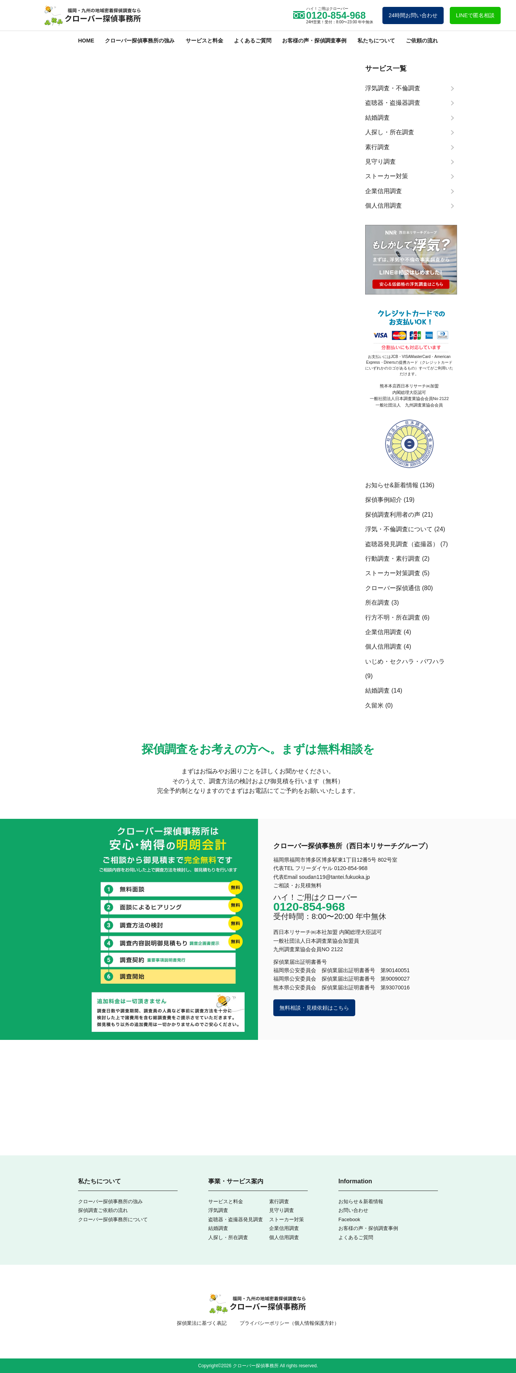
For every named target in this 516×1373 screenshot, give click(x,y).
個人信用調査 (383, 646)
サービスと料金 (204, 40)
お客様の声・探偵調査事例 (314, 40)
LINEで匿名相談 (475, 15)
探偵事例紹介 (383, 499)
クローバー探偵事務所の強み (140, 40)
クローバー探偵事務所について (113, 1219)
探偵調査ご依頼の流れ (103, 1210)
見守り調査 (281, 1210)
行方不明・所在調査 (392, 617)
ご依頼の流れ (422, 40)
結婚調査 (377, 690)
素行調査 (279, 1201)
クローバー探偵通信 (392, 588)
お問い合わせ (353, 1210)
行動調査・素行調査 (392, 558)
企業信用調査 (383, 632)
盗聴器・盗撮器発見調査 (235, 1219)
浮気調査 (218, 1210)
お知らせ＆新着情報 (360, 1201)
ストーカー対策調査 (392, 573)
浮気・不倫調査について (399, 529)
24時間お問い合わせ (413, 15)
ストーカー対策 (286, 1219)
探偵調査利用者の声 (392, 514)
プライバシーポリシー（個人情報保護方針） (289, 1323)
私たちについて (376, 40)
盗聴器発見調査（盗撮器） (402, 544)
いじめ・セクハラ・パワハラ (405, 661)
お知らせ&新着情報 (391, 485)
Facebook (349, 1219)
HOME (86, 40)
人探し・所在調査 (228, 1237)
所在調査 (377, 602)
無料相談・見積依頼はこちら (314, 1008)
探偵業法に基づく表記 (202, 1323)
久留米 (374, 705)
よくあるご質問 (252, 40)
